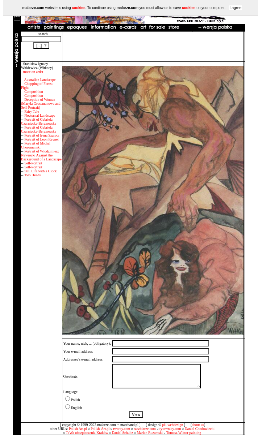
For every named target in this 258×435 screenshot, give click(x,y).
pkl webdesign (172, 425)
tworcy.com (121, 429)
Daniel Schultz (122, 433)
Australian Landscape (40, 80)
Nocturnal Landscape (39, 115)
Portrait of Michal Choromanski (35, 145)
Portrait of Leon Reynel (41, 139)
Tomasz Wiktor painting (183, 433)
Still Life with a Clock (40, 171)
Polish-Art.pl (100, 429)
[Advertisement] (153, 46)
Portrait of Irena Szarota (41, 135)
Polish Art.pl (78, 429)
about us (198, 425)
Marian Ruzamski (150, 433)
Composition (33, 92)
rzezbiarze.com (145, 429)
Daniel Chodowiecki (200, 429)
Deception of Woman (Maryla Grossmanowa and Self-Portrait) (41, 103)
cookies (78, 8)
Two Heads (32, 175)
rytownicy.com (170, 429)
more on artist (33, 72)
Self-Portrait (33, 163)
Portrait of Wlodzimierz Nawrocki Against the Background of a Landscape (41, 155)
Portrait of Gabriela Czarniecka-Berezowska (38, 121)
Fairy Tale (31, 111)
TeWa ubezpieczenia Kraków (87, 433)
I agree (235, 7)
